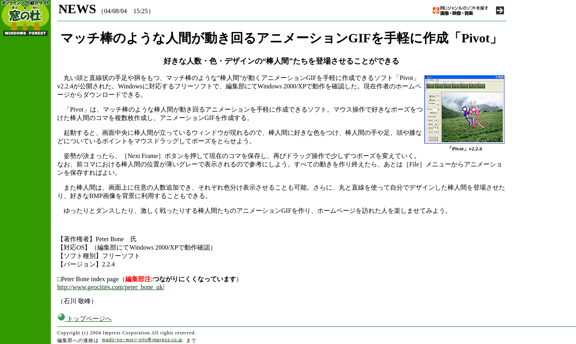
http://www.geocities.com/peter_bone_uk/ (110, 287)
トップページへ (84, 318)
